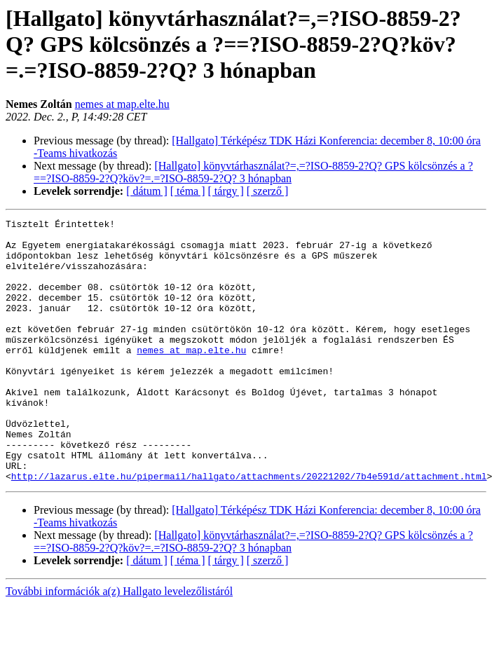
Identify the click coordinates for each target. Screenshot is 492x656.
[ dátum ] (147, 191)
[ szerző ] (268, 191)
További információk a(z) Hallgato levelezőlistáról (119, 644)
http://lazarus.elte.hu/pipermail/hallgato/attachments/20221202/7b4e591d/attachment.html (249, 528)
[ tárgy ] (226, 191)
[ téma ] (187, 191)
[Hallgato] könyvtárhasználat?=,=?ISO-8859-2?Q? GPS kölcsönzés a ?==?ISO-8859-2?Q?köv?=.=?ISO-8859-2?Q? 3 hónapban (253, 172)
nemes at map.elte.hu (122, 104)
